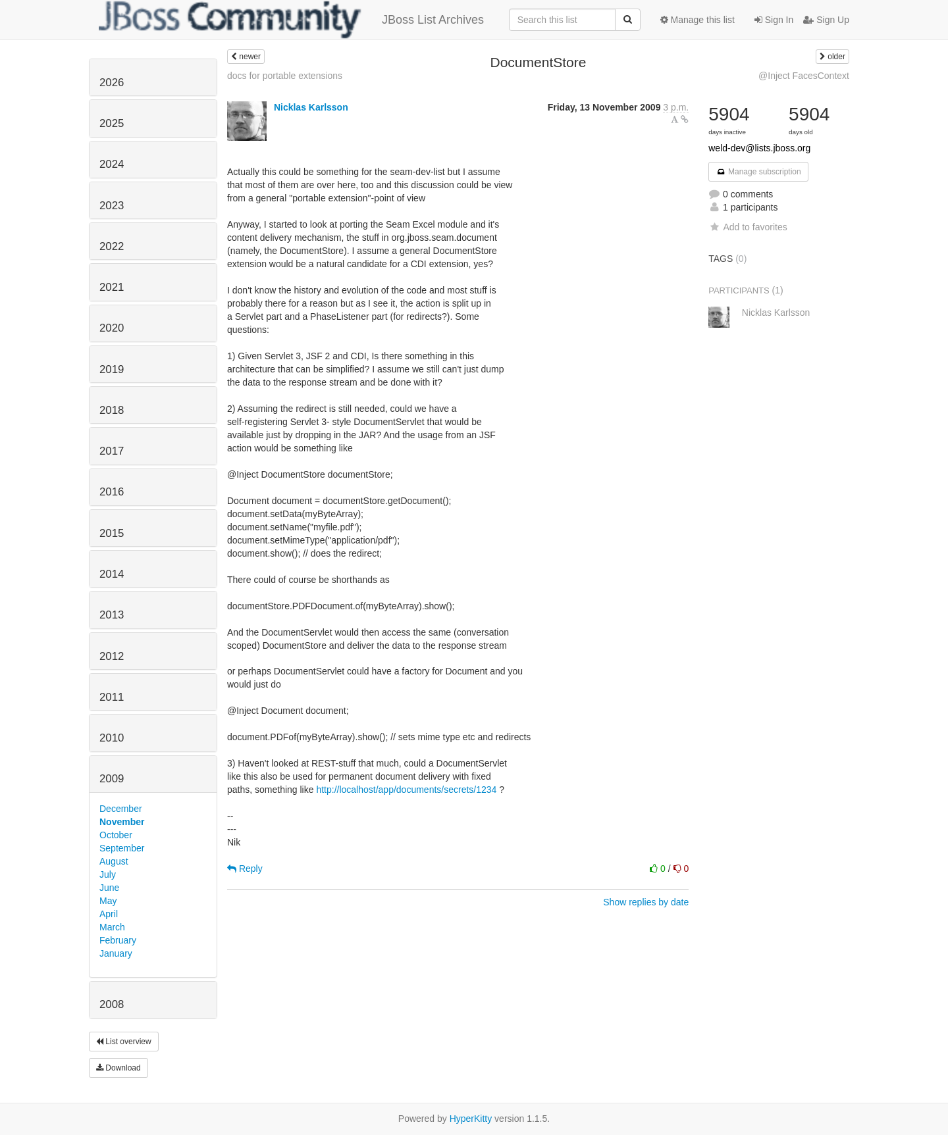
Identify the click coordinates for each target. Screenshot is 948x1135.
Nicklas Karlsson (311, 107)
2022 (111, 246)
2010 (111, 738)
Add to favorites (747, 227)
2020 (111, 328)
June (109, 887)
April (108, 914)
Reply (245, 868)
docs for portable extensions (284, 75)
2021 (111, 287)
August (113, 861)
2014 (111, 574)
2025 (111, 123)
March (112, 927)
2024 (111, 164)
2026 (111, 82)
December (120, 808)
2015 (111, 533)
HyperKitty (471, 1118)
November (121, 822)
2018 (111, 410)
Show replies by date (646, 902)
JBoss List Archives (291, 19)
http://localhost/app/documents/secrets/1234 (406, 789)
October (115, 835)
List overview (123, 1041)
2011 (111, 697)
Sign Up (826, 19)
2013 (111, 615)
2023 (111, 205)
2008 (111, 1004)
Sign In (773, 19)
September (121, 848)
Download (118, 1067)
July (107, 874)
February (117, 940)
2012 (111, 656)
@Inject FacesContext (803, 75)
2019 (111, 369)
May (108, 900)
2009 (111, 778)
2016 (111, 492)
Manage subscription (758, 171)
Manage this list (697, 19)
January (115, 953)
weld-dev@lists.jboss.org (759, 148)
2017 (111, 451)
